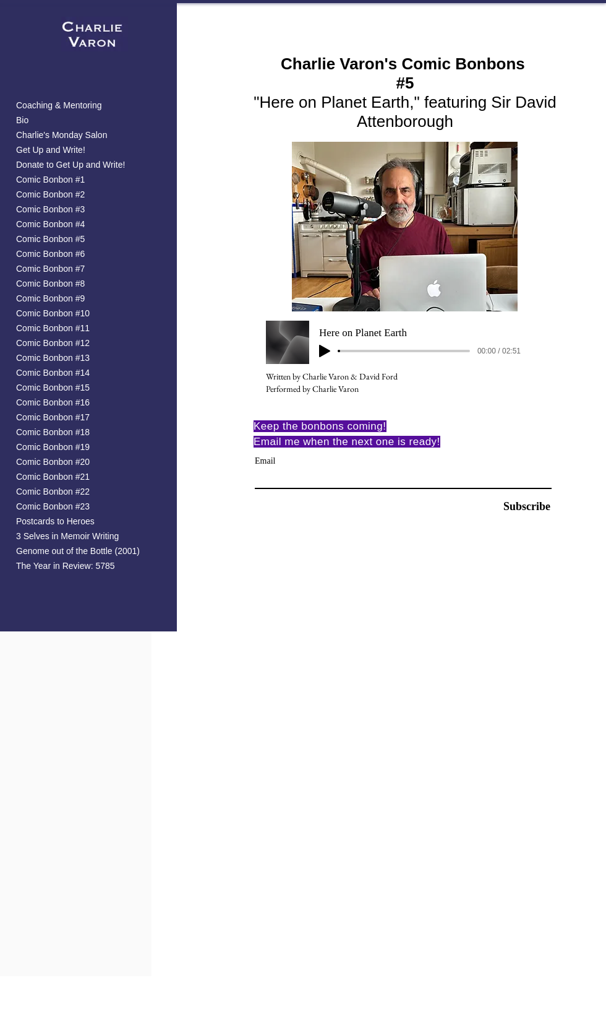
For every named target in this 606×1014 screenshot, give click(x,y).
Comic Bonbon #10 (53, 313)
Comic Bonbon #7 (50, 269)
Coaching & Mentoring (59, 105)
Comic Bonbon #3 (50, 209)
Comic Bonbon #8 (50, 283)
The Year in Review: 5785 (65, 566)
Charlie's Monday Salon (61, 135)
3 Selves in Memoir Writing (67, 536)
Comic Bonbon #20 (53, 462)
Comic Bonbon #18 (53, 432)
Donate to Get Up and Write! (70, 165)
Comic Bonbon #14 (53, 373)
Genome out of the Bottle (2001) (78, 551)
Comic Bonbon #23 (53, 506)
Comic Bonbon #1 (50, 179)
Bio (22, 120)
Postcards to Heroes (55, 521)
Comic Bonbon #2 (50, 194)
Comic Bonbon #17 (53, 417)
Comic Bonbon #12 (53, 343)
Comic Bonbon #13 (53, 358)
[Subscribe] (519, 506)
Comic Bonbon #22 (53, 491)
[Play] (324, 351)
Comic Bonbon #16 (53, 402)
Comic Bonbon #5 (50, 239)
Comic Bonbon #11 (53, 328)
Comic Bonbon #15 (53, 387)
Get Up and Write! (50, 150)
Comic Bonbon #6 (50, 254)
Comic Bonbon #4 (50, 224)
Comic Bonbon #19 (53, 447)
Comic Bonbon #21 (53, 477)
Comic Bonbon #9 (50, 298)
